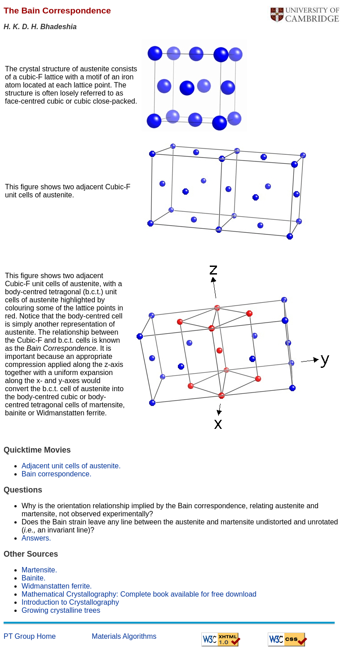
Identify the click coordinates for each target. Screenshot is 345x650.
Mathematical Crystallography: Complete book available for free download (139, 594)
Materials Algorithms (124, 636)
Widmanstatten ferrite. (57, 586)
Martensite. (39, 570)
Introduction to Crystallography (70, 602)
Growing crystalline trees (61, 610)
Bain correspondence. (57, 474)
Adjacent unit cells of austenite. (71, 466)
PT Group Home (30, 636)
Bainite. (33, 578)
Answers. (36, 538)
